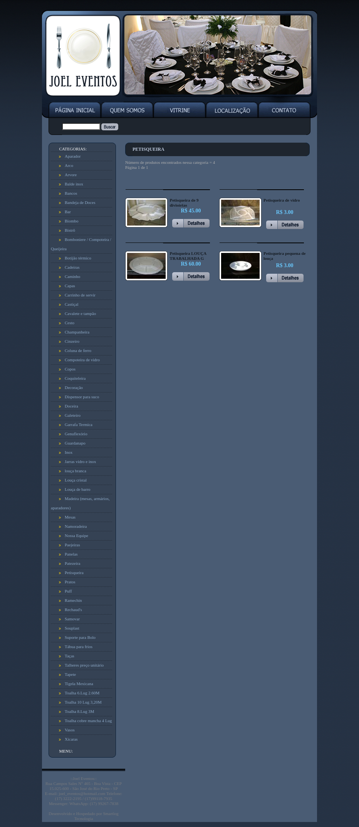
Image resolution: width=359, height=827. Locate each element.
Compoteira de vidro (82, 359)
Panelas (71, 554)
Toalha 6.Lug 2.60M (82, 693)
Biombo (71, 221)
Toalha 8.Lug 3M (79, 711)
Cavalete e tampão (80, 313)
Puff (68, 591)
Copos (70, 369)
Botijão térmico (78, 258)
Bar (68, 211)
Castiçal (71, 304)
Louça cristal (76, 480)
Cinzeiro (72, 341)
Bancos (71, 193)
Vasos (70, 730)
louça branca (75, 470)
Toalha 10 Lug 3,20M (83, 702)
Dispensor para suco (82, 396)
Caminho (72, 276)
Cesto (69, 322)
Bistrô (70, 230)
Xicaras (71, 739)
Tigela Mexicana (79, 683)
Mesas (70, 517)
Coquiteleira (75, 378)
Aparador (73, 156)
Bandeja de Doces (80, 202)
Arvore (71, 174)
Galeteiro (73, 415)
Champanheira (77, 332)
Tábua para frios (78, 646)
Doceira (71, 406)
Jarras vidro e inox (80, 461)
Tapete (70, 674)
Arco (69, 165)
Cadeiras (72, 267)
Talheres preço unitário (84, 665)
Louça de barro (78, 489)
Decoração (74, 387)
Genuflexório (76, 433)
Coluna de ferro (78, 350)
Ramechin (73, 600)
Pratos (70, 581)
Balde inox (74, 184)
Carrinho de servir (80, 295)
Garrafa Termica (78, 424)
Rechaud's (73, 609)
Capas (70, 285)
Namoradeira (76, 526)
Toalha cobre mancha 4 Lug (88, 720)
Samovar (72, 618)
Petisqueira (74, 572)
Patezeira (72, 563)
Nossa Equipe (76, 535)
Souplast (72, 628)
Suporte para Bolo (80, 637)
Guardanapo (75, 443)
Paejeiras (72, 544)
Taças (69, 656)
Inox (68, 452)
